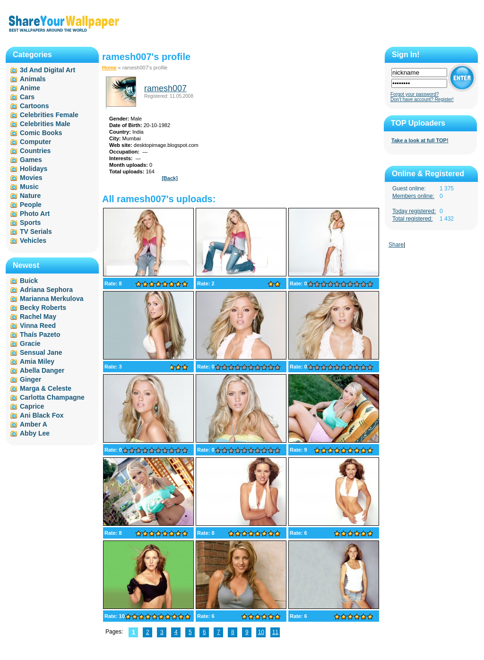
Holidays (33, 168)
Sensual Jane (41, 352)
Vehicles (33, 240)
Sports (30, 222)
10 (261, 632)
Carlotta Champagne (52, 397)
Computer (35, 142)
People (31, 204)
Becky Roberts (43, 307)
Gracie (30, 343)
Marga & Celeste (45, 388)
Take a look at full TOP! (420, 140)
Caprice (32, 406)
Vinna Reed (38, 325)
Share (396, 244)
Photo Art (35, 213)
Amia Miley (37, 361)
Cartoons (34, 106)
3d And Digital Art (47, 70)
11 (275, 632)
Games (31, 159)
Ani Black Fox (42, 415)
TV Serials (36, 231)
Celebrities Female (49, 115)
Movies (31, 177)
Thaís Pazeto (40, 334)
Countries (35, 150)
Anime (30, 88)
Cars (27, 97)
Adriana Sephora (46, 289)
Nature (30, 195)
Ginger (30, 379)
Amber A (33, 424)
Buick (29, 280)
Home (109, 67)
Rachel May (38, 316)
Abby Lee (35, 433)
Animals (32, 79)
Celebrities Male (45, 124)
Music (29, 186)
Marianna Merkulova (52, 298)
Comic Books (41, 133)
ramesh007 (165, 88)
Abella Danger (42, 370)
